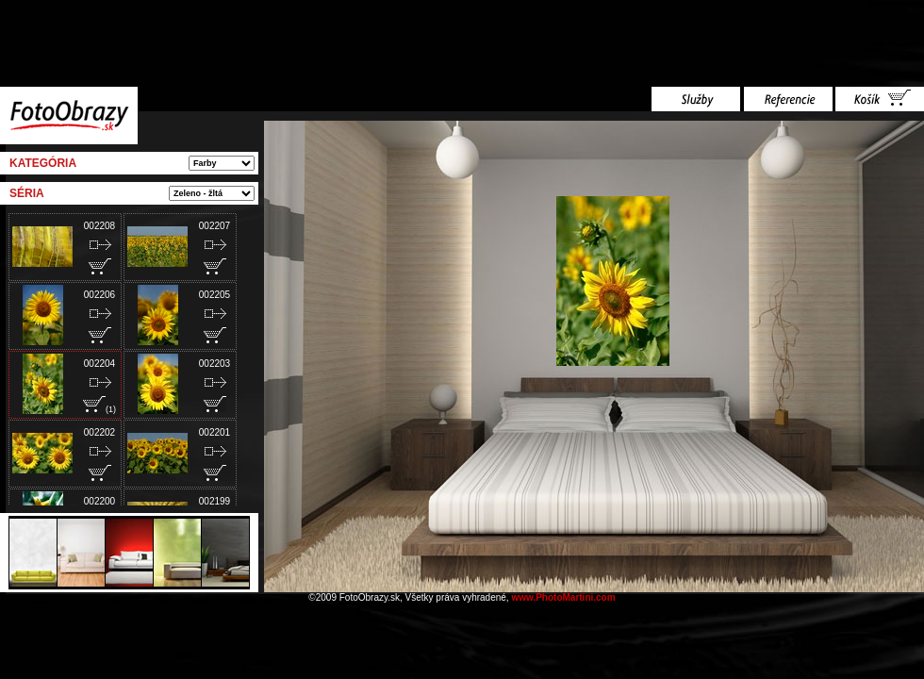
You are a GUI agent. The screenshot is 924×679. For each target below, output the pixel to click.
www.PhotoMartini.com (563, 597)
